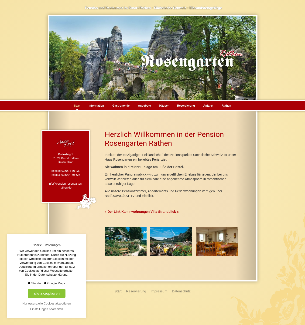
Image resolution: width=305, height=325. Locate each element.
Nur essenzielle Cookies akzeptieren (47, 303)
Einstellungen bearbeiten (46, 309)
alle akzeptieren (47, 293)
